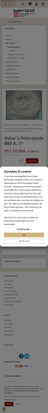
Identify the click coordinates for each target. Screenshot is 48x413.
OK (24, 235)
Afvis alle (24, 241)
